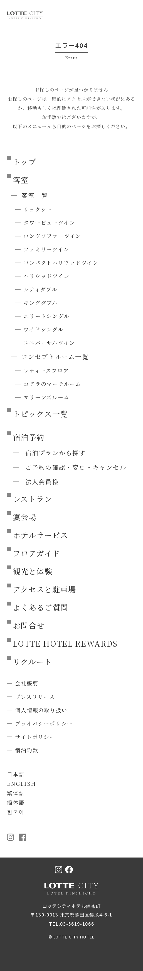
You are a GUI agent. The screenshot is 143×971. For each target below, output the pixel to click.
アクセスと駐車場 (44, 589)
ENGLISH (21, 783)
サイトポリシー (35, 736)
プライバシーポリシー (44, 723)
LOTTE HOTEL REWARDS (65, 643)
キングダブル (40, 302)
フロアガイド (36, 553)
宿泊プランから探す (55, 452)
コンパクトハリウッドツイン (60, 262)
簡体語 (15, 802)
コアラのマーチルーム (52, 383)
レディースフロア (46, 370)
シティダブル (40, 289)
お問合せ (29, 625)
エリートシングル (46, 316)
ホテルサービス (40, 534)
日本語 (15, 774)
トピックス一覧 (40, 413)
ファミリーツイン (46, 249)
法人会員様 (42, 481)
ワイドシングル (43, 329)
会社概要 (26, 683)
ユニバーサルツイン (49, 342)
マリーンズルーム (46, 397)
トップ (24, 161)
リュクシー (37, 209)
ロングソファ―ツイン (52, 235)
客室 (21, 179)
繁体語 (15, 793)
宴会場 (25, 516)
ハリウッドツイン (46, 276)
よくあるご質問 (41, 607)
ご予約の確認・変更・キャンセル (75, 467)
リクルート (32, 661)
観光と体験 (33, 571)
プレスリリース (35, 696)
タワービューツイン (49, 222)
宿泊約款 (26, 750)
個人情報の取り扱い (41, 710)
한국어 (15, 811)
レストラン (32, 498)
